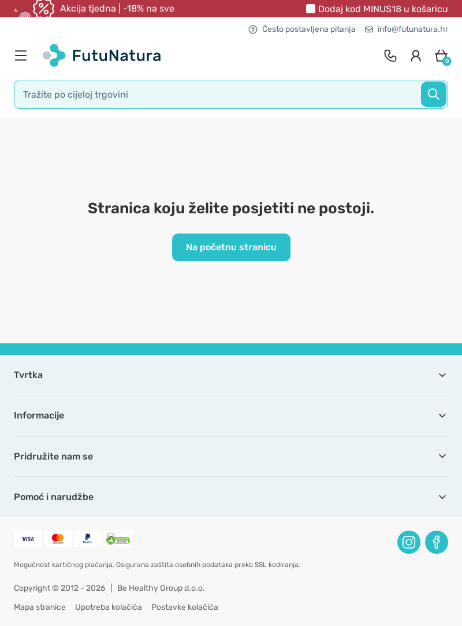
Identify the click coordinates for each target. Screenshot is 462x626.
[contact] (390, 55)
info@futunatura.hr (406, 29)
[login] (416, 55)
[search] (231, 94)
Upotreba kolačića (108, 607)
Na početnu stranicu (231, 247)
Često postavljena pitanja (302, 29)
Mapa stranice (40, 607)
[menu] (23, 55)
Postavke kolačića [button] (184, 607)
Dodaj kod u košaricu (383, 8)
